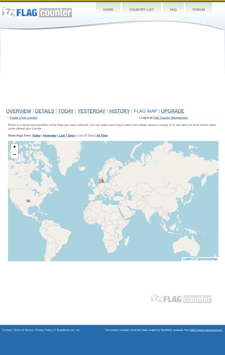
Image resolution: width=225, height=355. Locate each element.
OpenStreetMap (207, 259)
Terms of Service (23, 330)
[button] (28, 201)
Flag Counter (37, 12)
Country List (141, 10)
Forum (199, 10)
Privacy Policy (44, 330)
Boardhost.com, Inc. (68, 330)
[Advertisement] (112, 70)
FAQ (173, 10)
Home (108, 10)
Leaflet (187, 259)
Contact (7, 330)
